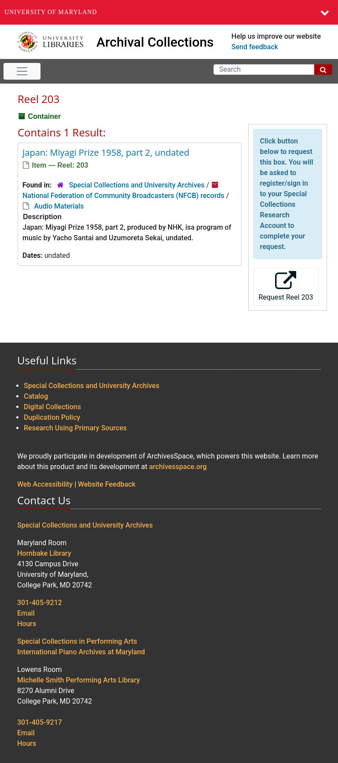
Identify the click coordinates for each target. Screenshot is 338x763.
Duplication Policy (52, 417)
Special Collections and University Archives (137, 185)
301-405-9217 (39, 722)
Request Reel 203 (286, 286)
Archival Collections (155, 42)
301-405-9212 (39, 602)
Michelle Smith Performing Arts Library (78, 680)
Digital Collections (52, 407)
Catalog (36, 396)
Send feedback (254, 47)
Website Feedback (107, 484)
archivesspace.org (178, 466)
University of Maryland (50, 12)
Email (26, 613)
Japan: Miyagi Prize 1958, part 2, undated (105, 152)
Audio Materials (59, 206)
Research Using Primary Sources (75, 428)
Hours (26, 624)
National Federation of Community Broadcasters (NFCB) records (123, 195)
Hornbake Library (44, 553)
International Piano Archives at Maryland (81, 652)
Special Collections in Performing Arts (77, 641)
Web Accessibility (45, 484)
